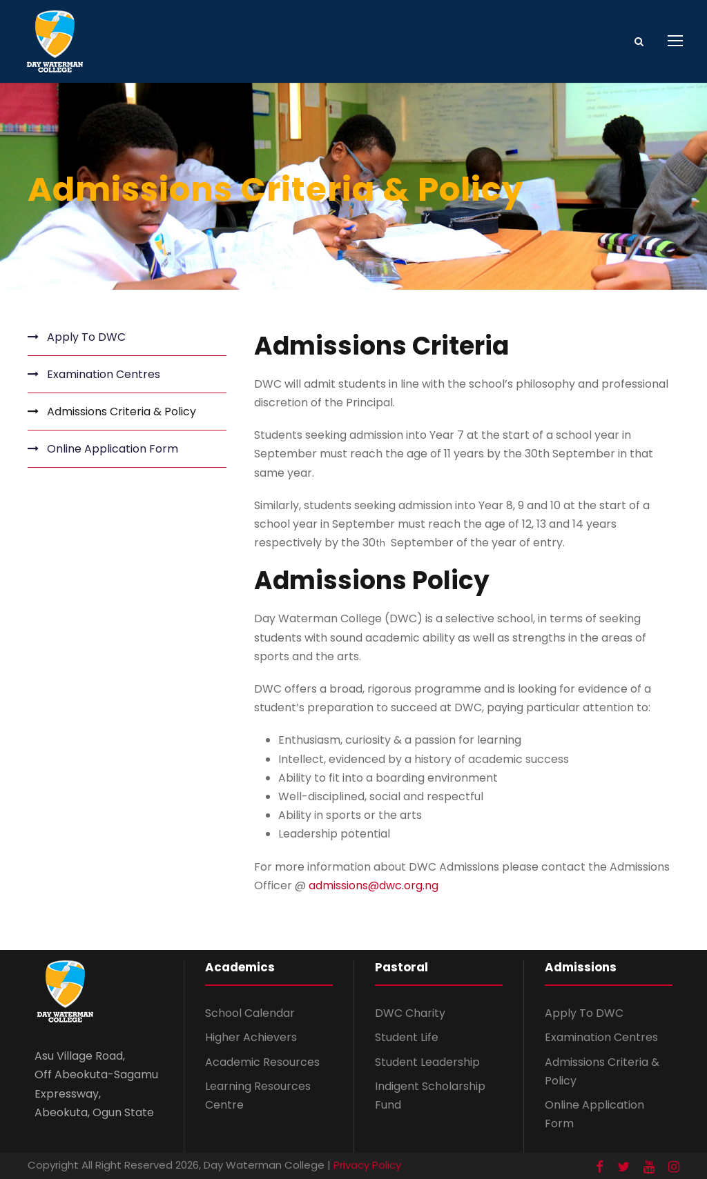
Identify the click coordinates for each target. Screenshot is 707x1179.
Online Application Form (112, 449)
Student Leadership (427, 1062)
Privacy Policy (367, 1165)
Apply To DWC (86, 337)
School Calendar (250, 1013)
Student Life (406, 1037)
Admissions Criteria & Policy (121, 411)
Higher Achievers (251, 1037)
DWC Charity (410, 1013)
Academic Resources (262, 1062)
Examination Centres (103, 374)
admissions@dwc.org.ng (373, 885)
